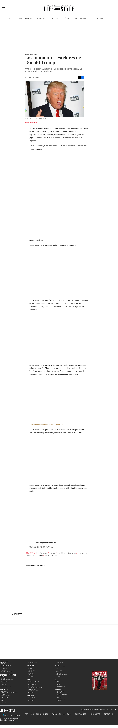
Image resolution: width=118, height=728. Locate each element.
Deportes (41, 18)
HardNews (62, 553)
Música (66, 18)
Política (30, 665)
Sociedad (31, 676)
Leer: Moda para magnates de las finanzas (46, 424)
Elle (56, 680)
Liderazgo (31, 699)
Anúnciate (95, 714)
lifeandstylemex (113, 710)
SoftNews (30, 555)
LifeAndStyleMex (117, 710)
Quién (57, 665)
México (30, 668)
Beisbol (3, 678)
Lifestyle (4, 684)
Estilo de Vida (60, 699)
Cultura (58, 676)
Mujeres (4, 702)
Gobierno (31, 667)
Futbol (3, 676)
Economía (72, 553)
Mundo (52, 553)
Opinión (40, 555)
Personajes (59, 696)
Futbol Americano (7, 679)
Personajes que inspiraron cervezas (41, 548)
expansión (99, 18)
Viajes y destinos (61, 694)
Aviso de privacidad (61, 714)
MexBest (58, 689)
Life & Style (4, 662)
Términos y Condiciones (36, 714)
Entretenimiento (25, 18)
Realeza (58, 668)
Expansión (4, 689)
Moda (57, 671)
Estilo (9, 18)
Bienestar (59, 697)
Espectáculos (60, 667)
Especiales (59, 662)
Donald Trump (41, 553)
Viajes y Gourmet (82, 18)
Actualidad (32, 697)
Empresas (4, 691)
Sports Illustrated (8, 675)
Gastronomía (60, 691)
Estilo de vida (60, 686)
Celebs (58, 684)
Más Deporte (5, 683)
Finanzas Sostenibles (35, 687)
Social (30, 683)
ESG (2, 700)
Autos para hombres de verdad (39, 546)
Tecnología (82, 553)
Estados (31, 673)
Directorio (109, 714)
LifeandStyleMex (108, 709)
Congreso (31, 670)
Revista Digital (6, 686)
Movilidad (31, 686)
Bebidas (58, 692)
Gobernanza (32, 684)
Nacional (55, 555)
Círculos (59, 670)
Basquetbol (5, 681)
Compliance (80, 714)
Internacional (6, 695)
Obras (3, 699)
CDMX (30, 671)
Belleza (58, 673)
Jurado (58, 700)
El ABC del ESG (33, 690)
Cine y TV (54, 18)
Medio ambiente (33, 681)
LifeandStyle (32, 662)
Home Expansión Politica (9, 692)
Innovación (32, 689)
